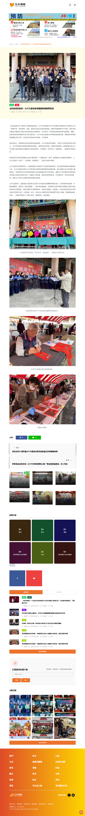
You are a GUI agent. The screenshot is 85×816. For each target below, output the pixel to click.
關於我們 (27, 804)
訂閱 (16, 680)
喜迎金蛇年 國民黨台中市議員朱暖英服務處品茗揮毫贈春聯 (35, 451)
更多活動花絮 (42, 742)
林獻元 (13, 112)
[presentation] (10, 27)
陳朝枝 (62, 475)
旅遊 (11, 780)
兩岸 (34, 774)
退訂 (25, 680)
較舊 (69, 460)
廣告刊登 (12, 804)
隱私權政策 (42, 804)
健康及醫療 (37, 762)
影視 (11, 768)
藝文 (11, 774)
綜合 (34, 780)
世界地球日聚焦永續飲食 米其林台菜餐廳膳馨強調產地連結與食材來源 (43, 613)
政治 (11, 105)
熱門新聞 (59, 592)
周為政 (16, 493)
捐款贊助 (19, 804)
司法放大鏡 (37, 786)
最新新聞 (25, 592)
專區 (11, 786)
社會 (29, 597)
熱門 (11, 756)
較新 (15, 447)
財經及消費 (60, 762)
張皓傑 (25, 606)
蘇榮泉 (16, 479)
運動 (34, 768)
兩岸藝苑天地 (61, 786)
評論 (57, 768)
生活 (16, 44)
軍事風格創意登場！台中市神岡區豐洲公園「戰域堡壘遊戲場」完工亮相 (39, 464)
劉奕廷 (39, 475)
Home (11, 44)
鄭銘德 (39, 495)
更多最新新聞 (42, 651)
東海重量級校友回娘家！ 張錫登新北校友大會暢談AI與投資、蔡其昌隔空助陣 (45, 633)
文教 (24, 620)
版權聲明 (50, 804)
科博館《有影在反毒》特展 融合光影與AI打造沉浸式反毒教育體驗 (41, 623)
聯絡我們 (34, 804)
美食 (24, 610)
